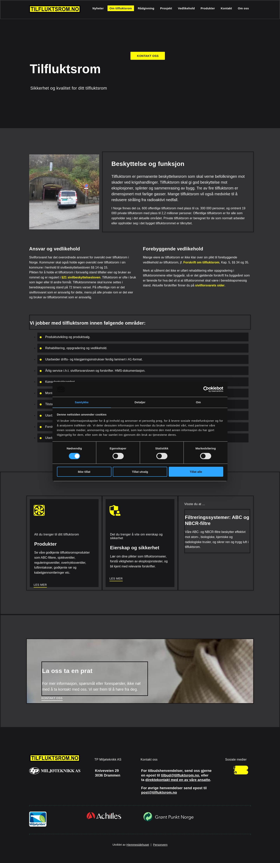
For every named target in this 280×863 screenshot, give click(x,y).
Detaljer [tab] (140, 402)
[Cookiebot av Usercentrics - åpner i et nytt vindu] (206, 389)
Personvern (160, 844)
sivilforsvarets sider (210, 285)
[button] (147, 56)
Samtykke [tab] (82, 402)
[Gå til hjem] (54, 11)
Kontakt (226, 8)
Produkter (208, 8)
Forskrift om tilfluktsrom (201, 262)
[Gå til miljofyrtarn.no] (37, 825)
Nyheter (98, 8)
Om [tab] (198, 402)
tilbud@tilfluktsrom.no (180, 775)
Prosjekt (166, 8)
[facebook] (235, 768)
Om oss (243, 8)
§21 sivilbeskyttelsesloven (80, 277)
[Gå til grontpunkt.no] (168, 820)
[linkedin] (235, 772)
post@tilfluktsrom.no (159, 792)
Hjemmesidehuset (137, 844)
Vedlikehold (186, 8)
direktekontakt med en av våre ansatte (177, 780)
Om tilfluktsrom (120, 8)
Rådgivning (146, 8)
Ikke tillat (84, 471)
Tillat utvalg (140, 471)
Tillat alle (196, 471)
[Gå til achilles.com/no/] (104, 818)
